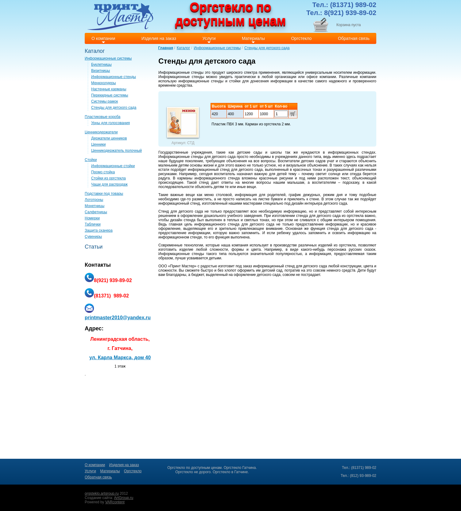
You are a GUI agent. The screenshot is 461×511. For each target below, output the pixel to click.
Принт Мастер (182, 266)
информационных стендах (351, 152)
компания (240, 245)
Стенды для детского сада (266, 48)
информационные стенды (200, 81)
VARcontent (115, 502)
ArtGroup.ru (124, 498)
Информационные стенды (180, 72)
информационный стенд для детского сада (225, 169)
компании (328, 77)
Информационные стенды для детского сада (197, 157)
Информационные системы (217, 48)
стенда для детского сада (318, 216)
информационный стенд (179, 203)
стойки (235, 81)
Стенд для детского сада (180, 211)
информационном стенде (180, 237)
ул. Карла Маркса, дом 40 (120, 357)
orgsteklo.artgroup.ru (102, 493)
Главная (165, 48)
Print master (120, 16)
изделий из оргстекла (337, 245)
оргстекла (355, 216)
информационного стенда (217, 178)
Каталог (183, 48)
